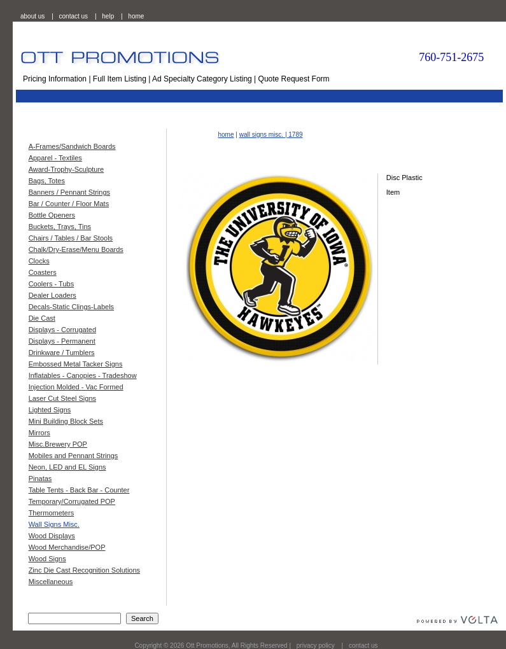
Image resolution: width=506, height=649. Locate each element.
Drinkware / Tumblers (62, 352)
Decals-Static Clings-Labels (72, 307)
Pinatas (40, 478)
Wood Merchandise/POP (67, 547)
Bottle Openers (52, 215)
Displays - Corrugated (62, 329)
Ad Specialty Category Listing (202, 78)
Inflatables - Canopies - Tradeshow (83, 375)
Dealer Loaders (52, 295)
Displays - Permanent (62, 341)
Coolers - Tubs (51, 284)
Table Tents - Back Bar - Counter (79, 490)
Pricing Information (55, 78)
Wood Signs (47, 558)
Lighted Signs (50, 410)
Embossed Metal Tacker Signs (76, 364)
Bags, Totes (47, 181)
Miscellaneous (51, 581)
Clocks (39, 261)
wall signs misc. (261, 134)
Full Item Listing (119, 78)
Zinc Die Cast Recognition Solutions (84, 570)
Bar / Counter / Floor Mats (69, 203)
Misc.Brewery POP (58, 444)
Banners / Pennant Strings (69, 192)
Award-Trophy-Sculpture (66, 169)
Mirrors (39, 432)
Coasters (43, 272)
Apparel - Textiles (55, 158)
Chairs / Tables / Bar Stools (71, 238)
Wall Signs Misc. (54, 524)
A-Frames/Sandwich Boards (72, 146)
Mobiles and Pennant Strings (73, 455)
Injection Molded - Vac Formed (76, 387)
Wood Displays (52, 536)
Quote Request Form (294, 78)
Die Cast (42, 318)
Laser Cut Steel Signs (62, 398)
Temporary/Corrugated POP (72, 501)
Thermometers (51, 513)
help (108, 16)
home (136, 16)
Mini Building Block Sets (66, 421)
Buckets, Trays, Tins (60, 226)
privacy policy (316, 645)
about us (32, 16)
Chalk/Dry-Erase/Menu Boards (76, 249)
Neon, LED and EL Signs (67, 467)
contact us (73, 16)
